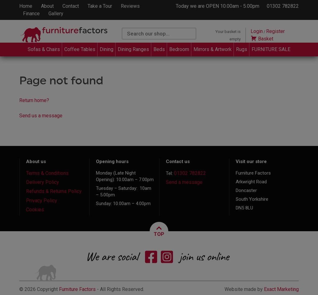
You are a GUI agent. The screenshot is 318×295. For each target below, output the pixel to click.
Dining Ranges (133, 49)
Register (275, 31)
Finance (31, 13)
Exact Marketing (281, 289)
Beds (159, 49)
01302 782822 (283, 6)
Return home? (34, 100)
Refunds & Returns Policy (54, 191)
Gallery (55, 13)
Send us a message (40, 116)
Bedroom (179, 49)
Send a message (184, 182)
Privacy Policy (41, 201)
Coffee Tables (79, 49)
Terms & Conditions (47, 173)
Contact (70, 6)
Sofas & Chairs (44, 49)
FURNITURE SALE (271, 49)
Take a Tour (100, 6)
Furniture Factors (77, 289)
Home (25, 6)
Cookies (35, 210)
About (47, 6)
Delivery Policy (42, 182)
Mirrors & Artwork (212, 49)
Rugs (241, 49)
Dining (106, 49)
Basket (262, 39)
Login (257, 31)
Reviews (130, 6)
